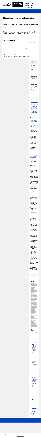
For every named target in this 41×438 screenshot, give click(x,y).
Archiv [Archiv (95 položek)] (33, 291)
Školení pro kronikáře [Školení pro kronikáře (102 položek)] (33, 337)
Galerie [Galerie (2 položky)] (33, 297)
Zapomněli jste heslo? (33, 65)
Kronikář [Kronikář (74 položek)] (33, 309)
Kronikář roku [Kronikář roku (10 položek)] (34, 311)
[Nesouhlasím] (39, 435)
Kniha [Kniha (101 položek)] (32, 301)
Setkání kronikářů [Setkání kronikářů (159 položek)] (33, 325)
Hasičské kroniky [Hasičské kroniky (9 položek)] (33, 299)
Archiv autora (5, 46)
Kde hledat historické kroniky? (34, 391)
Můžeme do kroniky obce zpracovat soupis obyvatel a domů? (34, 116)
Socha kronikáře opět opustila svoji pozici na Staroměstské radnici (34, 128)
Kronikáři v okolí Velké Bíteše (34, 351)
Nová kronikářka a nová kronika (34, 358)
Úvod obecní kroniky (34, 108)
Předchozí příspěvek (30, 51)
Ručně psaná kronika (33, 102)
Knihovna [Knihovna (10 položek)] (33, 303)
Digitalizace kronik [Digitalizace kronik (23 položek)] (33, 293)
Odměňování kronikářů (34, 398)
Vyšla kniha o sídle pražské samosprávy (33, 220)
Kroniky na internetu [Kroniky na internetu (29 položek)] (33, 307)
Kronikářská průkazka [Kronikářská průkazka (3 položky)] (33, 313)
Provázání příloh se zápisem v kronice (34, 367)
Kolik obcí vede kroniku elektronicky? (34, 345)
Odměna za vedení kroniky (34, 384)
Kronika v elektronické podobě (34, 403)
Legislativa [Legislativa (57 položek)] (33, 318)
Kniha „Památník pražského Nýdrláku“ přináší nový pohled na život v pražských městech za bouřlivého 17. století (34, 164)
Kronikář (33, 47)
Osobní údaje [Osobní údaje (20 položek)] (34, 321)
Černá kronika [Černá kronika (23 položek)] (34, 335)
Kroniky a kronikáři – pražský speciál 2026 (34, 266)
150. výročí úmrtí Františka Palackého (33, 199)
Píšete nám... (29, 45)
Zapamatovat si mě (33, 76)
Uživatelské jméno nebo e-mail (34, 68)
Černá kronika (29, 47)
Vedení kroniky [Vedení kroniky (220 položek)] (34, 331)
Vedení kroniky (29, 48)
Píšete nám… (34, 418)
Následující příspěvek (30, 53)
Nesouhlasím (22, 436)
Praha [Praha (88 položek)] (32, 323)
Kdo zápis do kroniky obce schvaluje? (33, 105)
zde (28, 37)
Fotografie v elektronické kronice (34, 373)
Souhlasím (18, 436)
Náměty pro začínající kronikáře (34, 94)
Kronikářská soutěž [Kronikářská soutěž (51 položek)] (33, 316)
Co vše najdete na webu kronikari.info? (34, 120)
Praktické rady (34, 422)
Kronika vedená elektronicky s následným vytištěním (33, 98)
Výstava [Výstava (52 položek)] (33, 333)
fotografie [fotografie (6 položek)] (33, 295)
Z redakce (34, 427)
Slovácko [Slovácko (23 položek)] (33, 327)
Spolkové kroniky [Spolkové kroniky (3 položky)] (33, 329)
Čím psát (33, 407)
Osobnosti (34, 415)
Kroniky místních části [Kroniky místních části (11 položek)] (34, 305)
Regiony (33, 45)
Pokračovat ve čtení (7, 31)
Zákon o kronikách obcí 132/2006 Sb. (34, 91)
